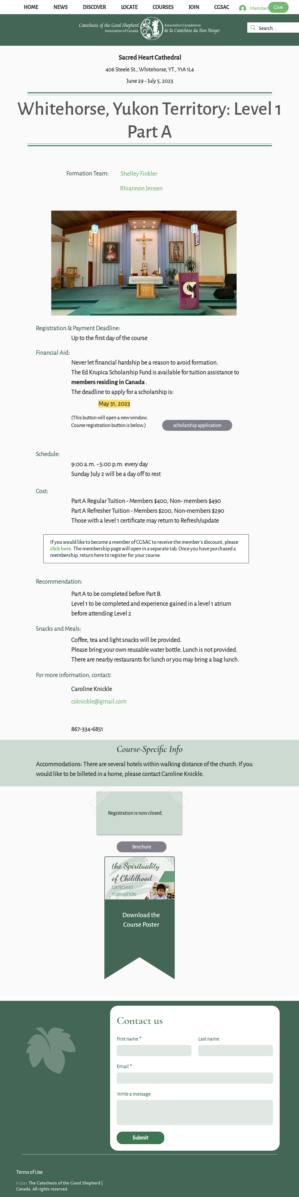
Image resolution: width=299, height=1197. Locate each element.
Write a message (134, 1094)
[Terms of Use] (36, 1172)
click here (60, 548)
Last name (208, 1039)
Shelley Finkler (138, 174)
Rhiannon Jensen (141, 188)
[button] (60, 7)
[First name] (152, 1050)
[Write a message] (195, 1112)
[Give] (278, 7)
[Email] (193, 1078)
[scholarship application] (197, 425)
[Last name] (234, 1050)
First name (129, 1039)
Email (124, 1066)
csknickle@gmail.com (98, 701)
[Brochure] (142, 846)
